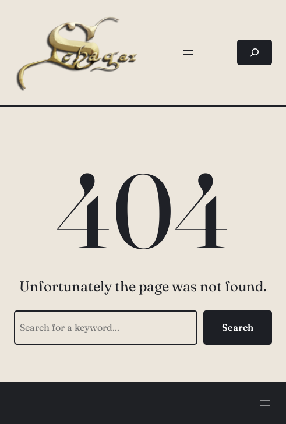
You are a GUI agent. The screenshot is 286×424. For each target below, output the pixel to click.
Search (237, 327)
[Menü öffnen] (188, 52)
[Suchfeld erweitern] (254, 52)
